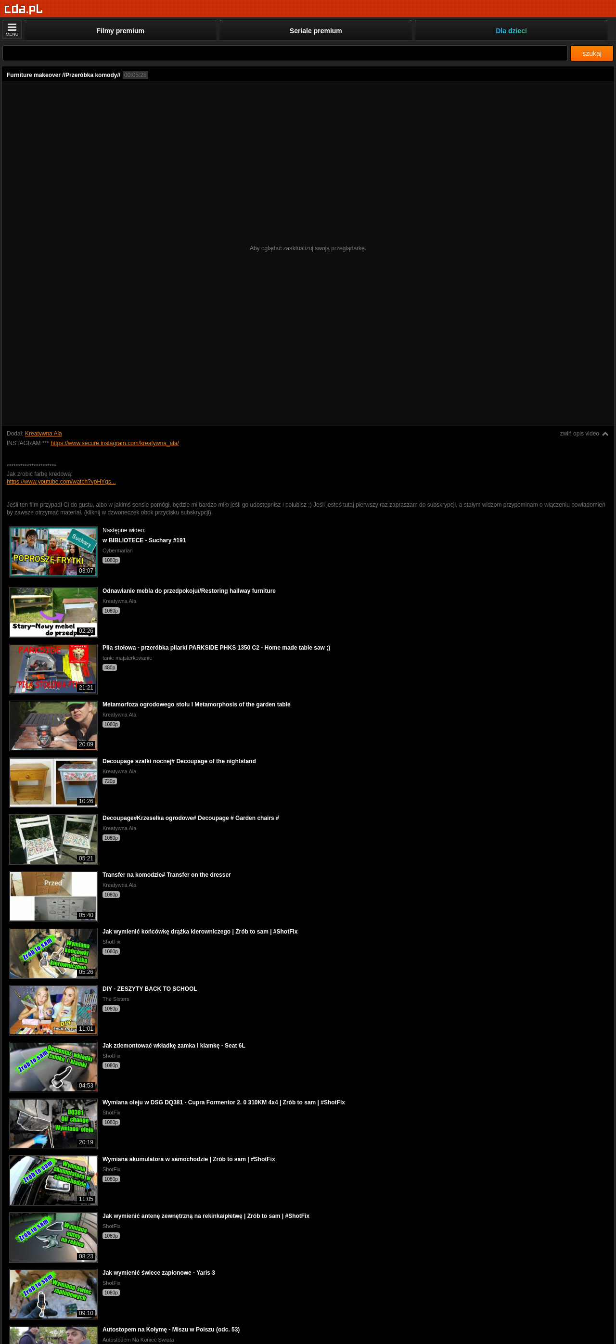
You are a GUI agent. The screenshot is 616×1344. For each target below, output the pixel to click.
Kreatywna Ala (43, 433)
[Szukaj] (285, 53)
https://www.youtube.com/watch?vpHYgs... (61, 481)
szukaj (592, 53)
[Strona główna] (24, 9)
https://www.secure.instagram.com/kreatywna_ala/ (115, 443)
